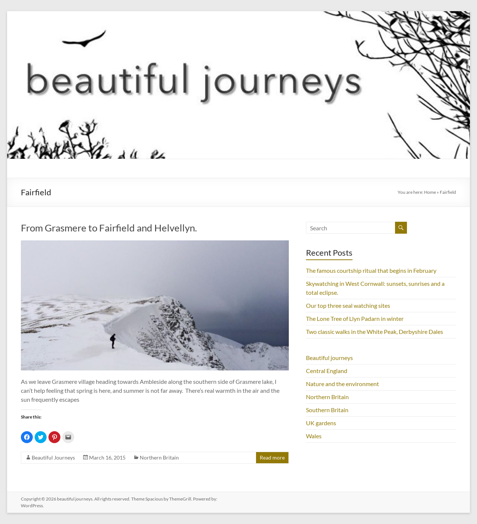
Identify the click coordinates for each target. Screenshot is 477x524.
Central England (326, 370)
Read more (272, 457)
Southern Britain (327, 409)
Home (430, 192)
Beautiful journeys (329, 357)
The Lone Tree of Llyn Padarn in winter (355, 318)
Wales (314, 435)
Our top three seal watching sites (348, 305)
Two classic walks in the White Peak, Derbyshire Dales (374, 331)
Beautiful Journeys (53, 457)
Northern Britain (159, 457)
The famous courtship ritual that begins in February (371, 270)
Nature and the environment (342, 383)
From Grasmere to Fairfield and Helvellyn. (109, 228)
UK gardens (321, 422)
